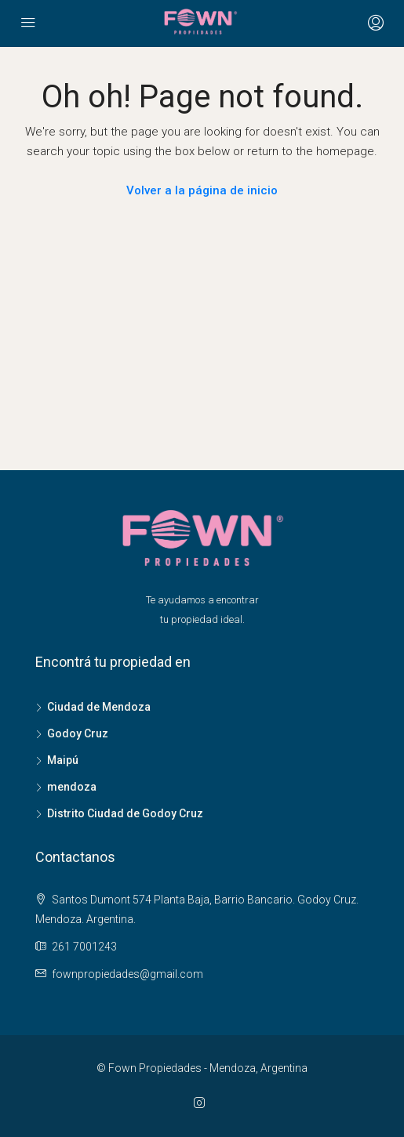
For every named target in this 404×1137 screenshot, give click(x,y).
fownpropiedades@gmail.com (127, 974)
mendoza (71, 786)
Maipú (62, 760)
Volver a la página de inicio (202, 190)
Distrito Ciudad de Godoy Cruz (125, 813)
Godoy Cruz (77, 733)
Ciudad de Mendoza (99, 707)
